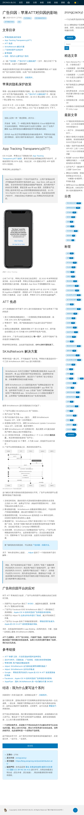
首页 (21, 3)
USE (70, 222)
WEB (70, 226)
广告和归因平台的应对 (14, 50)
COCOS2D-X (73, 290)
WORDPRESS (73, 355)
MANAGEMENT (74, 309)
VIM (70, 411)
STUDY (71, 318)
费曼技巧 (52, 706)
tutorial (27, 18)
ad (19, 22)
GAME (71, 323)
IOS (70, 378)
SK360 (30, 604)
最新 (28, 3)
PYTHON (72, 263)
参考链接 (8, 53)
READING (72, 281)
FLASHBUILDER (74, 360)
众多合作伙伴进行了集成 (31, 615)
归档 (49, 3)
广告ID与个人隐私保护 (37, 94)
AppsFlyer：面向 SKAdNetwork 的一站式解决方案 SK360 (29, 682)
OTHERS (71, 212)
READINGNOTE (74, 346)
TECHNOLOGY (74, 203)
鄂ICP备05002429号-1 (55, 810)
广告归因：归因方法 (41, 545)
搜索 (63, 3)
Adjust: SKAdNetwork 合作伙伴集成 (19, 669)
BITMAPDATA (73, 397)
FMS (70, 374)
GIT (70, 369)
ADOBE (71, 337)
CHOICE (71, 429)
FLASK (71, 365)
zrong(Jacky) (21, 758)
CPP (70, 304)
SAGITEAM (72, 332)
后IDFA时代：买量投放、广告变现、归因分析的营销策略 (28, 660)
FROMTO (72, 327)
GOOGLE (71, 415)
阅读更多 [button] (70, 37)
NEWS (71, 217)
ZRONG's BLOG (9, 3)
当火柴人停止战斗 (73, 81)
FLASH (71, 267)
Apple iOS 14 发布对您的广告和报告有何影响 (32, 612)
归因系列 (28, 78)
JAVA (70, 388)
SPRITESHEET (73, 392)
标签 (42, 3)
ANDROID (72, 314)
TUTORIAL (72, 231)
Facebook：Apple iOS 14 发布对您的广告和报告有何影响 (28, 678)
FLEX (71, 272)
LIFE (70, 402)
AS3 (70, 253)
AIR (70, 258)
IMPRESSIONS (73, 208)
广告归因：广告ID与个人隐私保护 (22, 61)
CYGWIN (71, 383)
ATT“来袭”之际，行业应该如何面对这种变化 (23, 657)
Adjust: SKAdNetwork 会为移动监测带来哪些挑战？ (26, 666)
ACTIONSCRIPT (74, 300)
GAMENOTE (73, 286)
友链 (56, 3)
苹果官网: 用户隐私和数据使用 (17, 663)
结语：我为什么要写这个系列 (16, 56)
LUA (70, 341)
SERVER (71, 351)
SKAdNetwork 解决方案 (15, 47)
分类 (35, 3)
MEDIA (70, 240)
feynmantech (40, 18)
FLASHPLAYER (74, 295)
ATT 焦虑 (8, 43)
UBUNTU (71, 425)
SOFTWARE (72, 406)
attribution (9, 22)
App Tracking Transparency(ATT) (18, 40)
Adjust (30, 553)
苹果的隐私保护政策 (13, 37)
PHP (70, 420)
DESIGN (71, 236)
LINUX (71, 276)
